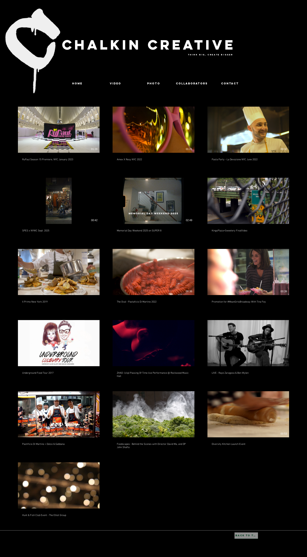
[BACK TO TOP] (246, 535)
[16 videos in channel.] (153, 313)
